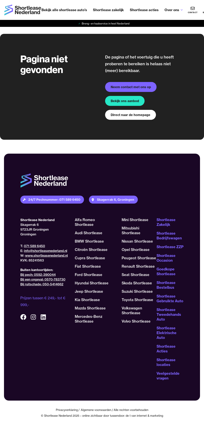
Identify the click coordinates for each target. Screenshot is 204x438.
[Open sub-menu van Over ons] (182, 10)
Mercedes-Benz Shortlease (88, 319)
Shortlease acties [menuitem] (144, 10)
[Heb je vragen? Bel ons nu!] (193, 10)
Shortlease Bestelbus (166, 285)
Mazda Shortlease (90, 308)
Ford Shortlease (88, 274)
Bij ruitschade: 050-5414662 (41, 284)
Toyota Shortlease (137, 300)
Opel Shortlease (136, 249)
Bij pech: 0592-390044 (38, 275)
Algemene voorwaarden (96, 410)
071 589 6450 (34, 246)
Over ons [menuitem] (172, 10)
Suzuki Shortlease (137, 291)
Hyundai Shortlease (91, 283)
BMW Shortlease (89, 241)
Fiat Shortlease (88, 266)
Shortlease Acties (166, 348)
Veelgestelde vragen (168, 375)
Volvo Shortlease (136, 321)
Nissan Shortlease (137, 241)
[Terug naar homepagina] (22, 10)
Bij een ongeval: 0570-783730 (42, 279)
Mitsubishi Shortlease (131, 230)
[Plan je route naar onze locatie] (113, 200)
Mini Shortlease (135, 220)
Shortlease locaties (166, 362)
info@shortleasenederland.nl (45, 251)
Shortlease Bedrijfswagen (169, 235)
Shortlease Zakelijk (166, 222)
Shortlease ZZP (170, 247)
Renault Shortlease (138, 266)
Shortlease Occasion (166, 258)
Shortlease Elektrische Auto (166, 333)
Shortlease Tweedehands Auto (169, 314)
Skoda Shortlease (137, 283)
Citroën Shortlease (91, 249)
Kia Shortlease (87, 300)
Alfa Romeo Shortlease (85, 222)
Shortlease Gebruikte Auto (170, 298)
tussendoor (117, 415)
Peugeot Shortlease (139, 258)
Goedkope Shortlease (166, 271)
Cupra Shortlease (90, 258)
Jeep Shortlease (89, 291)
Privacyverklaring (67, 410)
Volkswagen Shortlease (132, 310)
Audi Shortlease (88, 233)
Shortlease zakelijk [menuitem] (108, 10)
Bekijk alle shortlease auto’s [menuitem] (64, 10)
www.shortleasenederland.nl (46, 256)
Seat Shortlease (135, 274)
